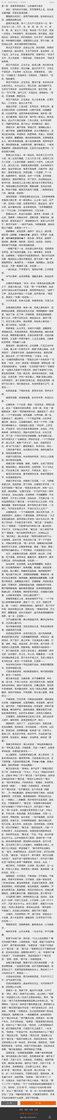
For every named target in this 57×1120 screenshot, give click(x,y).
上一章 (9, 1103)
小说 (36, 1110)
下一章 (38, 1103)
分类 (31, 1110)
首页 (21, 1110)
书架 (26, 1110)
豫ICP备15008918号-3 (28, 1117)
